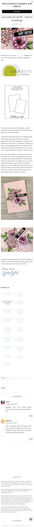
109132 (19, 358)
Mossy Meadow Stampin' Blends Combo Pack (7, 329)
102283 (7, 357)
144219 (7, 365)
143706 (19, 341)
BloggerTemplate (27, 525)
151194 (19, 350)
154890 (7, 332)
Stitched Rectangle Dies (7, 346)
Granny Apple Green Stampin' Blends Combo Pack (19, 320)
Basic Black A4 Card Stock (19, 294)
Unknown (9, 421)
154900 (19, 304)
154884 (19, 313)
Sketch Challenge (7, 379)
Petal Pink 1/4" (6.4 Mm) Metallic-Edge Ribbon (19, 348)
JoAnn (8, 402)
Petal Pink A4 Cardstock (7, 293)
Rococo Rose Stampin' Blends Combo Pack (19, 302)
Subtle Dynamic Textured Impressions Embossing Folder (19, 339)
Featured (17, 378)
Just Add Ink (19, 55)
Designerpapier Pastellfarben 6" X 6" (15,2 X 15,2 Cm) (7, 339)
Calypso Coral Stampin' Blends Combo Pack (7, 310)
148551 (7, 348)
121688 (19, 296)
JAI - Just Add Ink (26, 378)
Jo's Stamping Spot (12, 525)
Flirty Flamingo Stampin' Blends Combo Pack (19, 311)
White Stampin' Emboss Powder (19, 356)
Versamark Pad (7, 356)
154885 (19, 322)
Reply (30, 416)
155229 (7, 341)
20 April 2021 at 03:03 (11, 423)
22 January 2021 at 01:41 (12, 404)
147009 (7, 294)
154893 (7, 321)
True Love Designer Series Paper (19, 328)
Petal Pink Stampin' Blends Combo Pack (7, 319)
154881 (7, 312)
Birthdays (9, 378)
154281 (19, 330)
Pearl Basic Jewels (7, 364)
